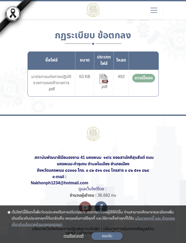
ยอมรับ (107, 236)
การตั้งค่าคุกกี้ (74, 236)
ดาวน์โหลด (144, 78)
